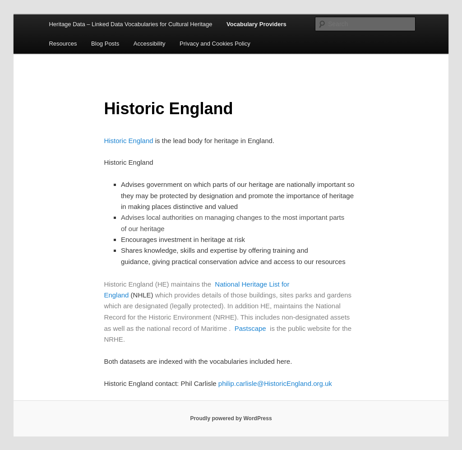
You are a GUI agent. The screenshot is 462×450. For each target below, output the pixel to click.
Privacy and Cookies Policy (215, 43)
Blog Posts (105, 43)
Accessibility (150, 43)
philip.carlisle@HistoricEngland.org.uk (275, 383)
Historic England (128, 140)
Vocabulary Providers (256, 24)
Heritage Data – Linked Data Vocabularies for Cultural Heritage (130, 24)
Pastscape (250, 328)
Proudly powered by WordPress (231, 418)
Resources (63, 43)
